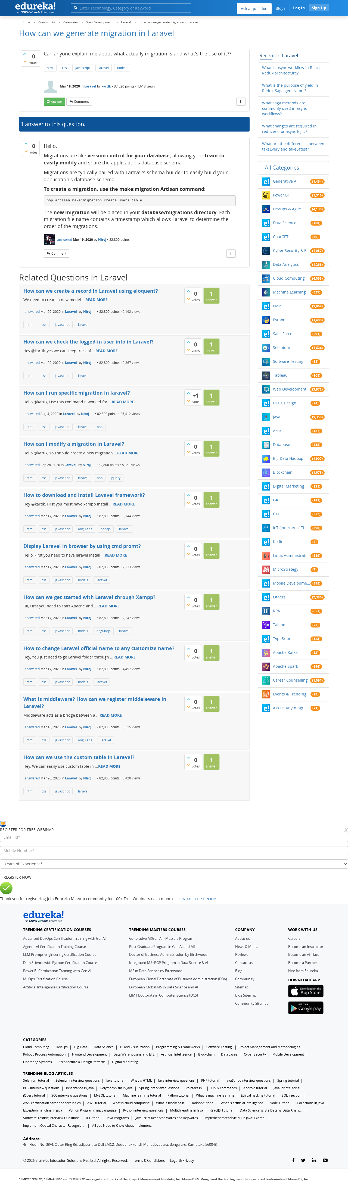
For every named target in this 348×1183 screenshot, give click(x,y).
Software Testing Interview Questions (51, 1118)
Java (276, 416)
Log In (299, 7)
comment (81, 101)
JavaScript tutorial (287, 1088)
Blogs (280, 8)
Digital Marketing (288, 486)
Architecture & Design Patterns (81, 1062)
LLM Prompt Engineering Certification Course (59, 954)
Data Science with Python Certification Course (60, 962)
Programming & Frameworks (178, 1047)
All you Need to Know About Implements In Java (123, 1125)
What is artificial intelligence (242, 1103)
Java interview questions (176, 1080)
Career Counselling (290, 680)
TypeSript (281, 638)
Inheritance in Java (80, 1088)
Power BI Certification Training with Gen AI (57, 970)
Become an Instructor (305, 946)
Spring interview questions (159, 1088)
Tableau (280, 375)
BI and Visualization (135, 1047)
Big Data (80, 1047)
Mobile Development (291, 583)
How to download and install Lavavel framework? (84, 495)
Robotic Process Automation (44, 1054)
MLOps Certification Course (45, 978)
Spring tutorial (288, 1080)
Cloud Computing (289, 278)
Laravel (90, 86)
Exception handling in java (42, 1110)
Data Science (284, 222)
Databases (229, 1054)
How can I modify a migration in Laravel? (73, 444)
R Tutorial (93, 1118)
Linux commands (224, 1088)
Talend (279, 624)
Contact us (244, 962)
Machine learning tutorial (142, 1095)
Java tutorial (115, 1080)
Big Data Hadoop (288, 458)
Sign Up (319, 7)
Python (279, 319)
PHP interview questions (41, 1088)
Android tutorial (255, 1088)
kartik (106, 86)
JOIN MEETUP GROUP (197, 898)
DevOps (62, 1047)
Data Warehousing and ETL (133, 1054)
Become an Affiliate (303, 954)
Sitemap (241, 987)
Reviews (241, 954)
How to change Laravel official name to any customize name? (99, 648)
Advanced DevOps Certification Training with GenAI (64, 938)
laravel (103, 67)
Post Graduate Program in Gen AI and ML (162, 946)
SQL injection (291, 1095)
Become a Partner (302, 962)
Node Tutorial (280, 1103)
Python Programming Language (93, 1110)
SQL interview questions (69, 1095)
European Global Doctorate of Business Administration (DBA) (178, 978)
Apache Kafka (285, 652)
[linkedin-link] (314, 1160)
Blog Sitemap (245, 995)
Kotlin (278, 541)
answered (64, 239)
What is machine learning (215, 1095)
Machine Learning (289, 292)
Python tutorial (178, 1095)
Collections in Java (310, 1103)
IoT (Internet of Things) (291, 527)
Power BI (281, 195)
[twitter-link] (303, 1160)
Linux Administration (291, 555)
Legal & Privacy (182, 1160)
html (50, 67)
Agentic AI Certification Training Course (54, 946)
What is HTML (141, 1080)
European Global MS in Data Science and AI (163, 987)
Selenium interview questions (77, 1080)
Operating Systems (37, 1062)
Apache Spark (285, 666)
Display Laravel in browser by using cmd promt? (82, 546)
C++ (276, 513)
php (99, 426)
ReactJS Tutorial (221, 1110)
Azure (278, 430)
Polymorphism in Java (116, 1088)
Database (281, 444)
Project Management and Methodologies (269, 1047)
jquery (115, 478)
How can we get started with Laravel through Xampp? (89, 597)
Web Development (289, 389)
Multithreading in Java (186, 1110)
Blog (238, 970)
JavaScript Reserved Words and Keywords (166, 1118)
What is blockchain (170, 1103)
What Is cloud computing (131, 1103)
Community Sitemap (252, 1003)
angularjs (85, 529)
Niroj (102, 239)
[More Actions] (241, 102)
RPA (276, 610)
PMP (277, 305)
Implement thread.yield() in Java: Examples (235, 1118)
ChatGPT (280, 236)
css (64, 67)
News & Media (246, 946)
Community (244, 978)
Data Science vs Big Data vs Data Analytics (271, 1110)
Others (279, 597)
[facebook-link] (293, 1160)
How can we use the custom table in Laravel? (79, 757)
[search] (75, 7)
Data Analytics (286, 264)
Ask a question (254, 8)
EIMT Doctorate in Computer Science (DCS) (163, 995)
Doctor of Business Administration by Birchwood (168, 954)
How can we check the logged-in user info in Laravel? (88, 341)
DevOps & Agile (287, 208)
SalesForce (282, 333)
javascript (82, 67)
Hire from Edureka (303, 970)
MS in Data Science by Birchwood (155, 970)
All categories (282, 167)
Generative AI (285, 181)
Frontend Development (89, 1054)
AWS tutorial (96, 1103)
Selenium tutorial (36, 1080)
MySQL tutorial (105, 1095)
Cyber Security (255, 1054)
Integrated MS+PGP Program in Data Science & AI (168, 962)
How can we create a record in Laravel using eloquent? (90, 291)
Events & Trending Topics (291, 694)
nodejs (122, 67)
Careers (294, 938)
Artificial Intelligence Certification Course (55, 987)
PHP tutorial (210, 1080)
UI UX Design (284, 402)
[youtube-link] (325, 1160)
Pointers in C (195, 1088)
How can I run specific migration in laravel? (76, 392)
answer (56, 101)
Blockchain (283, 472)
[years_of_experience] (174, 864)
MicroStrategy (285, 569)
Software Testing (288, 361)
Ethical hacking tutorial (258, 1095)
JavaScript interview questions (248, 1080)
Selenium (281, 347)
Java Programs (118, 1118)
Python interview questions (143, 1110)
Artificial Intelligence (176, 1054)
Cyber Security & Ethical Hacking (291, 250)
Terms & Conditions (149, 1160)
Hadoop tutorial (202, 1103)
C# (275, 499)
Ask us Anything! (288, 707)
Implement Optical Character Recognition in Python (54, 1125)
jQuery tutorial (34, 1095)
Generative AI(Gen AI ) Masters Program (161, 938)
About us (242, 938)
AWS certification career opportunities (52, 1103)
